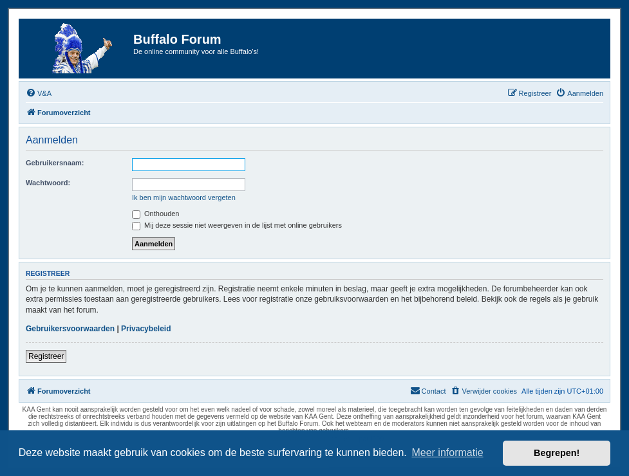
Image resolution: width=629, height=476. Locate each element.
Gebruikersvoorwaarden (70, 328)
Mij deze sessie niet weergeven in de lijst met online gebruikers (237, 225)
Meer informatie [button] (447, 452)
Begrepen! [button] (556, 453)
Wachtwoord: (48, 183)
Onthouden (156, 213)
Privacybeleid (146, 328)
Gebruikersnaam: (55, 163)
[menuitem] (39, 93)
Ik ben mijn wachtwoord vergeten (184, 197)
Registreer (46, 356)
